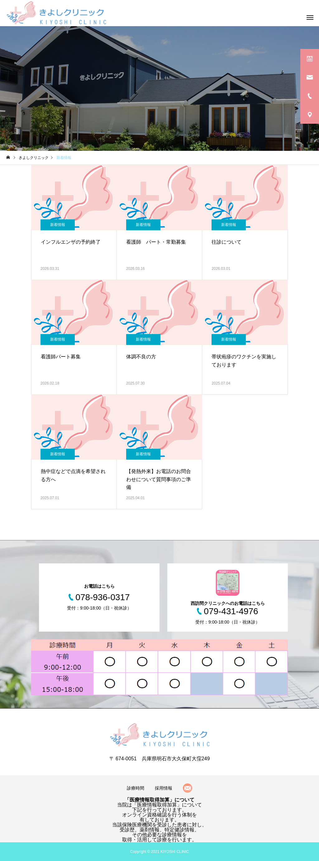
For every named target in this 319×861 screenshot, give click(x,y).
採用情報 (163, 788)
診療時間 (135, 788)
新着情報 (57, 224)
